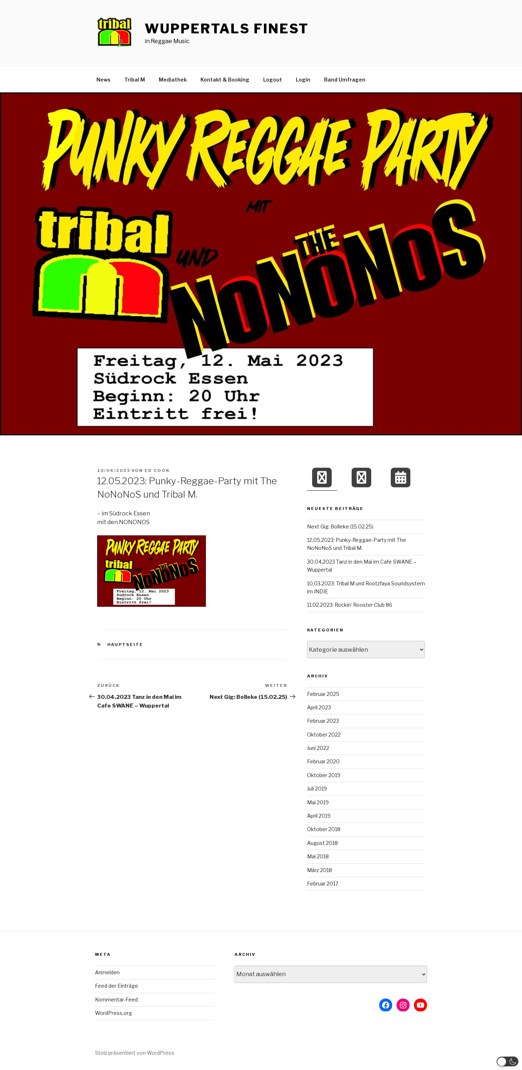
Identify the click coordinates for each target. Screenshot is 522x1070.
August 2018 (322, 843)
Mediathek (173, 79)
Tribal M (134, 79)
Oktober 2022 (324, 734)
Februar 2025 (323, 694)
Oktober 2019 (323, 775)
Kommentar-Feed (116, 999)
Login (303, 79)
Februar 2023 (323, 721)
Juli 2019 (317, 788)
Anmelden (107, 972)
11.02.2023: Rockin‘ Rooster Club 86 (349, 605)
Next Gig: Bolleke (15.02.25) (340, 526)
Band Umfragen (344, 79)
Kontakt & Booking (224, 79)
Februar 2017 (322, 883)
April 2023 (319, 707)
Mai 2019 (318, 802)
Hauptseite (125, 644)
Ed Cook (157, 470)
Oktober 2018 (323, 829)
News (103, 79)
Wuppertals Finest (227, 29)
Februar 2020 (323, 761)
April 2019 (319, 816)
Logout (272, 79)
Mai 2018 (318, 856)
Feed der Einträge (116, 986)
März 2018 (319, 870)
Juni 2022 (318, 748)
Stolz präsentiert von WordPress (134, 1053)
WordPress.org (113, 1013)
